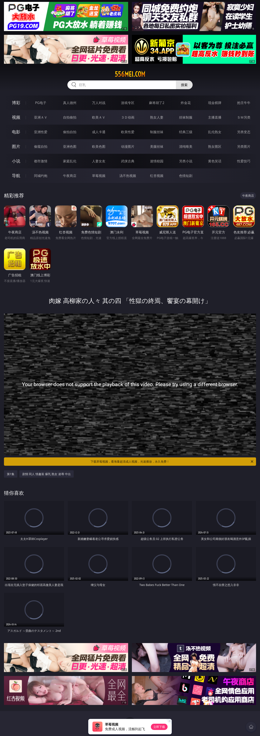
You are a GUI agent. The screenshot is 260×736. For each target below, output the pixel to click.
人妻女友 (98, 161)
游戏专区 (127, 102)
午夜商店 (69, 175)
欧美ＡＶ (98, 117)
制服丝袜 (156, 132)
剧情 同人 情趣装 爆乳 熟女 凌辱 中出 (46, 474)
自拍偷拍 (69, 117)
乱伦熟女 (214, 132)
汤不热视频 (127, 175)
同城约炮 (40, 175)
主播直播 (214, 117)
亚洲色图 (69, 146)
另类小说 (185, 161)
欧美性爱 (127, 132)
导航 (16, 175)
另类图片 (243, 146)
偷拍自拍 (69, 132)
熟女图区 (214, 146)
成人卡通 (98, 132)
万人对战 (98, 102)
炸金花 (186, 102)
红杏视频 (156, 175)
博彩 (16, 102)
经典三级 (185, 132)
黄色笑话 (214, 161)
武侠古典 (127, 161)
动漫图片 (127, 146)
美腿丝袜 (156, 146)
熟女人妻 (156, 117)
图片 (16, 146)
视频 (16, 117)
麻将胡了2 (156, 102)
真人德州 (69, 102)
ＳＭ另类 (243, 117)
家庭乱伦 (69, 161)
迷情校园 (156, 161)
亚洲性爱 (40, 132)
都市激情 (40, 161)
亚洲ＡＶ (40, 117)
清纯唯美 (185, 146)
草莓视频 (98, 175)
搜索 (184, 85)
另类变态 (243, 132)
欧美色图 (98, 146)
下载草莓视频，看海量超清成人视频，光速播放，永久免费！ (172, 461)
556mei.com (130, 74)
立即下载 (159, 727)
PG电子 (40, 102)
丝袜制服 (185, 117)
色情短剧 (185, 175)
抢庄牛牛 (243, 102)
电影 (16, 132)
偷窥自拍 (40, 146)
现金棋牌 (214, 102)
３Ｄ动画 (127, 117)
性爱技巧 (243, 161)
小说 (16, 161)
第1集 (10, 474)
